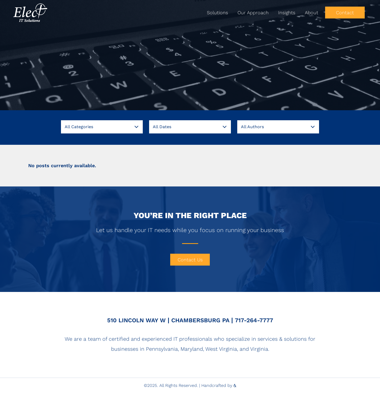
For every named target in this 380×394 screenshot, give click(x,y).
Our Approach (253, 12)
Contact (345, 12)
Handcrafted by (218, 385)
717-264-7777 (254, 320)
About (311, 12)
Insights (286, 12)
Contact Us (190, 259)
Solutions (217, 12)
